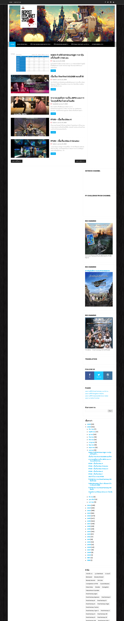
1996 (89, 442)
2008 (89, 429)
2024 (89, 388)
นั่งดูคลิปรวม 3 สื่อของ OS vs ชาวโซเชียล (100, 375)
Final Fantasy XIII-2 (103, 503)
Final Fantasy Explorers (92, 479)
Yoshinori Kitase (90, 533)
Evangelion (105, 469)
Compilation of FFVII (92, 466)
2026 (89, 306)
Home (10, 2)
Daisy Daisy (89, 469)
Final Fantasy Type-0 (92, 493)
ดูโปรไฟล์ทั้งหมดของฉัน (32, 574)
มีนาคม (91, 379)
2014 (89, 414)
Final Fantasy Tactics (92, 489)
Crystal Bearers (104, 466)
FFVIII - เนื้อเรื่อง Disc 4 (52, 118)
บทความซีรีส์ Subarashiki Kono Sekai (96, 278)
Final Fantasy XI (90, 499)
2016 (89, 409)
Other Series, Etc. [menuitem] (98, 44)
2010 (89, 424)
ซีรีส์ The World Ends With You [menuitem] (40, 44)
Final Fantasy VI (90, 496)
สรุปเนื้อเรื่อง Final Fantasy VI (100, 580)
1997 (89, 440)
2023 (89, 390)
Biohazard (89, 459)
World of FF (100, 530)
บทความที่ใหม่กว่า (16, 160)
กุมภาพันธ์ (92, 382)
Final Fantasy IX (90, 486)
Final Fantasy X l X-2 (104, 506)
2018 (89, 403)
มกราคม (91, 384)
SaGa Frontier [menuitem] (22, 44)
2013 (89, 416)
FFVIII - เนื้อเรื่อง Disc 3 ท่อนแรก (98, 351)
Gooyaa (42, 609)
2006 (89, 435)
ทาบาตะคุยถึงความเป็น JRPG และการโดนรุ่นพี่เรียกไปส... (99, 342)
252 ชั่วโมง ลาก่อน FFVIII (96, 359)
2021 (89, 395)
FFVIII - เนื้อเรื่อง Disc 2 (95, 354)
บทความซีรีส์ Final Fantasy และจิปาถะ (96, 273)
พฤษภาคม (92, 330)
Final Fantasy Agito (91, 476)
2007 (89, 432)
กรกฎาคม (92, 324)
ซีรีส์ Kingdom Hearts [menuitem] (61, 44)
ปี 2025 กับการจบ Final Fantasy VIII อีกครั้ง (99, 370)
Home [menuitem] (12, 44)
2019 (89, 401)
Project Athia (95, 519)
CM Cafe (100, 462)
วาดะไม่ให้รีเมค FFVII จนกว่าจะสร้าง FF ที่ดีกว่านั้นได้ (60, 572)
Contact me (17, 2)
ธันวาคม (91, 311)
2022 (89, 393)
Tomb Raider (100, 526)
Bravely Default (98, 459)
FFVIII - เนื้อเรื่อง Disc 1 (95, 356)
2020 (89, 398)
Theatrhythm (90, 526)
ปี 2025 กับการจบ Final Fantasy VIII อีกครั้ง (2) (99, 362)
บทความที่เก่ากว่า (72, 160)
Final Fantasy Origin (103, 486)
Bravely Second (90, 462)
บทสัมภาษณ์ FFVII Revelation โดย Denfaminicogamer (65, 564)
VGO (107, 526)
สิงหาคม (91, 322)
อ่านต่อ (43, 69)
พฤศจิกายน (92, 314)
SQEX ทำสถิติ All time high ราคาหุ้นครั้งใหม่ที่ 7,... (99, 335)
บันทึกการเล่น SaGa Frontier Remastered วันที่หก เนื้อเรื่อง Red (102, 590)
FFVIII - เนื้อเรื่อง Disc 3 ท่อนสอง (56, 140)
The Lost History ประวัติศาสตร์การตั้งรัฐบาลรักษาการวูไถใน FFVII (67, 585)
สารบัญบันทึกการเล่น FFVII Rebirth (97, 153)
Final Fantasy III (90, 483)
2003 (89, 437)
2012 (89, 419)
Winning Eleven (90, 530)
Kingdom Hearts (102, 513)
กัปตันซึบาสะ (89, 456)
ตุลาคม (91, 317)
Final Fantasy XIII (91, 503)
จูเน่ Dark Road (99, 456)
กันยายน (91, 319)
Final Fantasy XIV (91, 506)
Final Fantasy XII (102, 499)
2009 (89, 427)
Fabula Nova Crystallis (92, 472)
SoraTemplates (25, 609)
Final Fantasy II (106, 479)
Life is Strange (90, 516)
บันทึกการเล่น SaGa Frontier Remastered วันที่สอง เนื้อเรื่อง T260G (100, 574)
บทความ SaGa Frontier (92, 280)
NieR (87, 519)
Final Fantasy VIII (102, 496)
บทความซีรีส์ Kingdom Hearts (94, 276)
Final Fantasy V (105, 493)
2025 (89, 309)
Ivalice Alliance (90, 513)
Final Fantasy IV (101, 483)
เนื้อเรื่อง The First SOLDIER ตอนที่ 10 (58, 76)
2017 (89, 406)
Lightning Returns (102, 516)
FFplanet (30, 572)
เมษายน (91, 332)
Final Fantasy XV (91, 509)
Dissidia (97, 469)
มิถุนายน (91, 327)
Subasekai (89, 523)
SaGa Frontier (105, 519)
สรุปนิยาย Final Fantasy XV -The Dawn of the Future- (101, 564)
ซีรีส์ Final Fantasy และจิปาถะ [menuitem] (80, 44)
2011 (88, 422)
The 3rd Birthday (99, 523)
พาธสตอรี (107, 456)
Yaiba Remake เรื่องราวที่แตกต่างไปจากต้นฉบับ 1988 (99, 366)
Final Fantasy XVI (103, 509)
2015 (89, 411)
